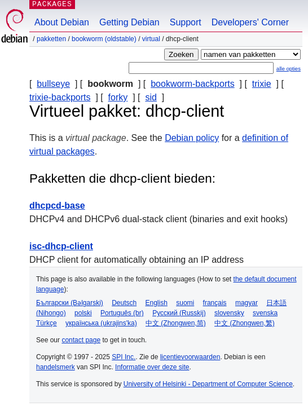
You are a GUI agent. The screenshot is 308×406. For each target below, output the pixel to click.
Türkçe (46, 323)
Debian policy (192, 138)
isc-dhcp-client (61, 246)
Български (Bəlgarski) (69, 303)
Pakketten (51, 39)
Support (185, 22)
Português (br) (122, 313)
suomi (185, 303)
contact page (80, 340)
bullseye (53, 84)
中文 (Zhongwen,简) (176, 323)
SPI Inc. (123, 357)
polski (83, 313)
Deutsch (124, 303)
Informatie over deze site (152, 367)
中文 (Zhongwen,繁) (244, 323)
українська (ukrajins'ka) (101, 323)
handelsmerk (55, 367)
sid (150, 97)
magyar (246, 303)
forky (118, 97)
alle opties (288, 68)
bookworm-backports (193, 84)
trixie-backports (59, 97)
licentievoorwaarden (190, 357)
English (157, 303)
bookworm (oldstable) (104, 39)
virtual (151, 39)
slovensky (229, 313)
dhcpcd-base (57, 205)
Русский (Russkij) (179, 313)
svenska (265, 313)
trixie (261, 84)
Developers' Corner (250, 22)
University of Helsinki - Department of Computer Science (208, 384)
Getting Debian (129, 22)
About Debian (61, 22)
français (215, 303)
